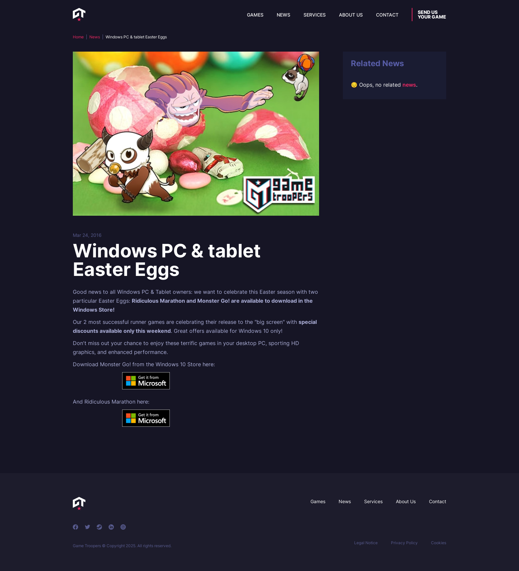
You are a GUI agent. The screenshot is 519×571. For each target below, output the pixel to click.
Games (255, 15)
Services (315, 15)
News (283, 15)
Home (78, 36)
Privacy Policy (404, 542)
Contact (387, 15)
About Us (351, 15)
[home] (79, 14)
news (409, 84)
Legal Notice (366, 542)
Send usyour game (432, 14)
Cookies (438, 542)
